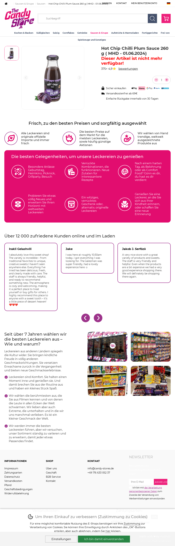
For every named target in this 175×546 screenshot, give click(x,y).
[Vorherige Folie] (26, 77)
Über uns (51, 468)
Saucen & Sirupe (24, 3)
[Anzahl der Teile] (161, 80)
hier (108, 531)
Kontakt (121, 3)
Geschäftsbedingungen (18, 489)
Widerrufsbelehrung (16, 493)
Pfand (7, 485)
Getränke (82, 33)
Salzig (56, 33)
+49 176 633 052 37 (99, 472)
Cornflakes (68, 33)
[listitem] (11, 53)
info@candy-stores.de (101, 468)
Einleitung (6, 3)
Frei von (165, 33)
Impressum (11, 468)
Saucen (41, 3)
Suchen (152, 18)
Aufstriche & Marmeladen (125, 33)
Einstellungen (61, 539)
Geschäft (51, 472)
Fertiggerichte (150, 33)
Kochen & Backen (23, 33)
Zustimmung (132, 523)
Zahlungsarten (13, 472)
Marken (107, 3)
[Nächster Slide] (79, 77)
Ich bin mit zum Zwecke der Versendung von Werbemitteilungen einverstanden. (147, 493)
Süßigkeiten (43, 33)
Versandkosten (13, 481)
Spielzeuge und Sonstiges (92, 40)
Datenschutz (12, 476)
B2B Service (53, 476)
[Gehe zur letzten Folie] (85, 318)
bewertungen (128, 68)
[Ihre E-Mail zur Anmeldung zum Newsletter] (141, 482)
